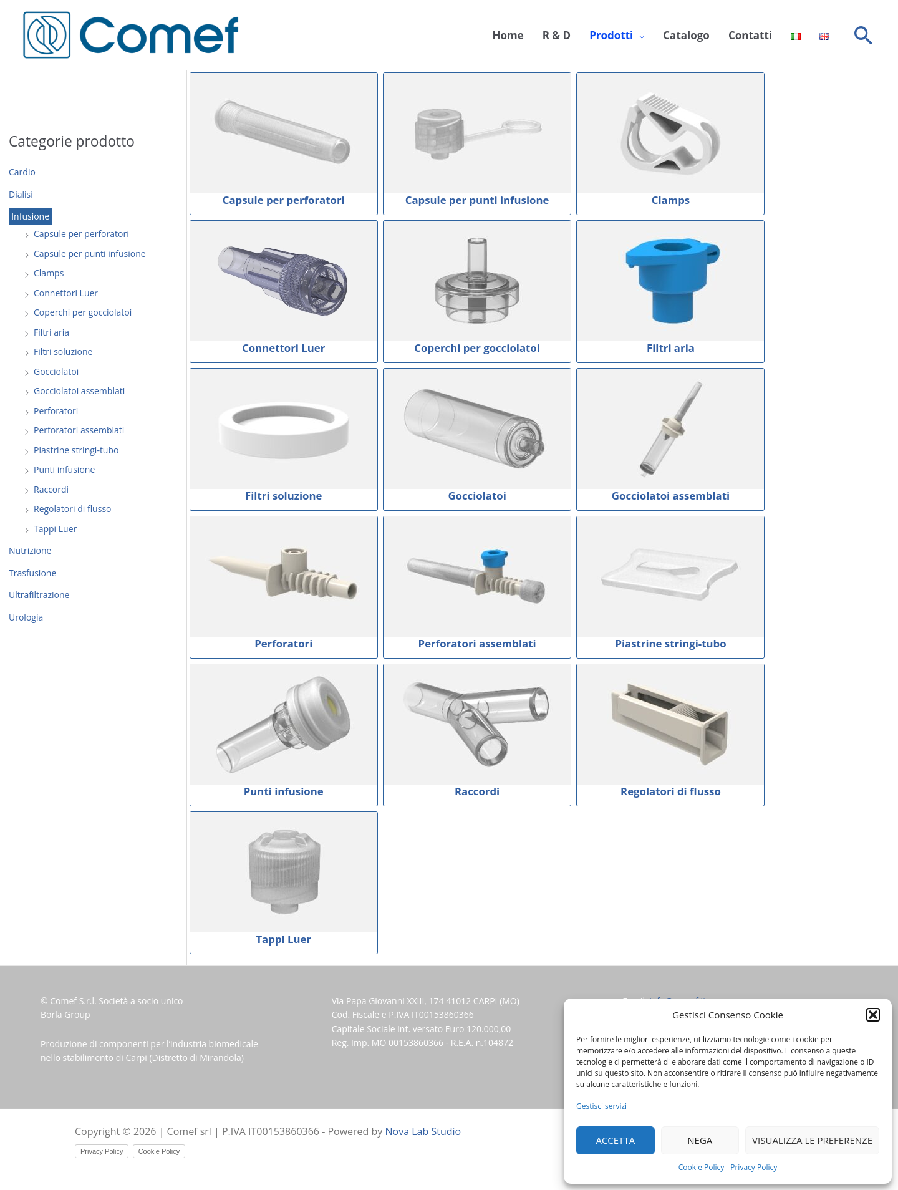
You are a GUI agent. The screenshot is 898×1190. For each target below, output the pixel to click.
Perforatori (56, 411)
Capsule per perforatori (81, 233)
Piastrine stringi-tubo (76, 450)
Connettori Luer (66, 293)
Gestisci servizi (601, 1106)
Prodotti (611, 35)
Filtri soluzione (63, 351)
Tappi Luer (55, 529)
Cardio (22, 172)
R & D (557, 35)
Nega (699, 1140)
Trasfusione (32, 573)
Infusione (30, 216)
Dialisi (21, 194)
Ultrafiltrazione (39, 595)
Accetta (615, 1140)
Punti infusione (64, 469)
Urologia (26, 617)
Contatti (750, 35)
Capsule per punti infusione (90, 253)
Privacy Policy (753, 1167)
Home (507, 35)
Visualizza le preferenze (812, 1140)
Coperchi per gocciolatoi (83, 312)
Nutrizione (30, 550)
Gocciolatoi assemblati (79, 391)
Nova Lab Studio (423, 1131)
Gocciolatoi (56, 371)
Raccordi (51, 489)
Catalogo (686, 35)
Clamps (49, 273)
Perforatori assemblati (79, 430)
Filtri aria (51, 332)
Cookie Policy (701, 1167)
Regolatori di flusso (72, 509)
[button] (873, 1015)
